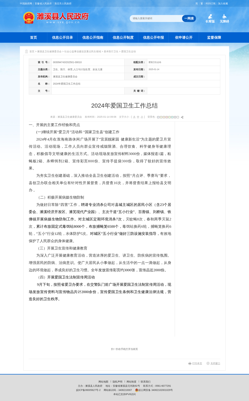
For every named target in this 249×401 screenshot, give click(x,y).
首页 (33, 37)
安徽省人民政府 (43, 3)
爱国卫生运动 (128, 51)
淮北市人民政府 (62, 3)
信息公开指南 (92, 37)
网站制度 (132, 381)
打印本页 (197, 363)
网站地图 (104, 381)
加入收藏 (223, 3)
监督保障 (214, 37)
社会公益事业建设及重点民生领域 (82, 51)
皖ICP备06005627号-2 (88, 390)
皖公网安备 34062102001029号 (154, 390)
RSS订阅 (211, 3)
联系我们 (145, 381)
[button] (210, 18)
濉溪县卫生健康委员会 (49, 51)
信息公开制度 (123, 37)
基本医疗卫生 (111, 51)
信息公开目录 (62, 37)
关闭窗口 (215, 363)
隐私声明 (118, 381)
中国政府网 (26, 3)
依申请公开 (184, 37)
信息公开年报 (153, 37)
